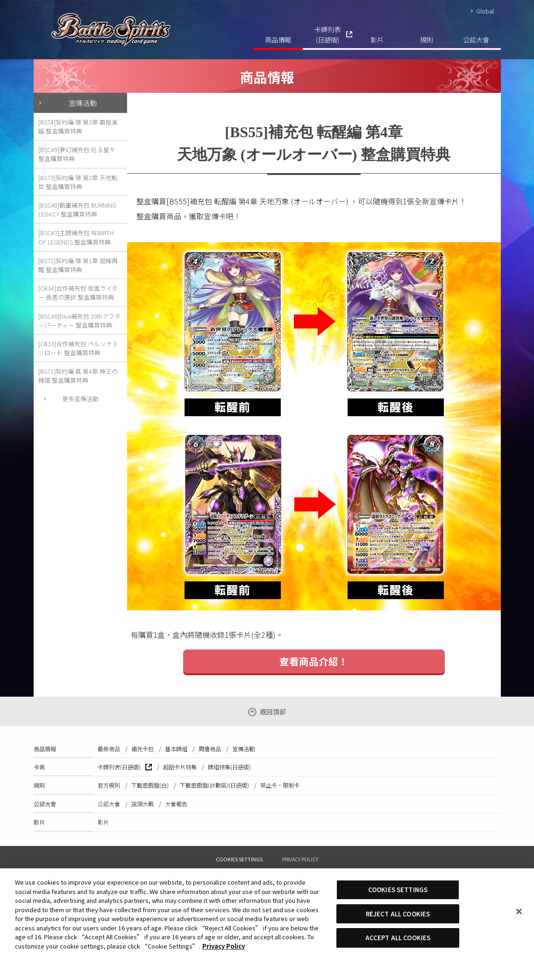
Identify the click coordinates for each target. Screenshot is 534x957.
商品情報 (278, 39)
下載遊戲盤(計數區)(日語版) (214, 785)
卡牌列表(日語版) (327, 34)
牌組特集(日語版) (229, 767)
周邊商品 (210, 749)
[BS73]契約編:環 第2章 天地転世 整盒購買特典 (78, 182)
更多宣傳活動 (80, 398)
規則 (426, 39)
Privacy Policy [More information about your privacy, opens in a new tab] (223, 946)
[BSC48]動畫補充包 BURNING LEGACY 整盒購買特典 (77, 209)
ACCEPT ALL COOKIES (397, 937)
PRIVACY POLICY (300, 859)
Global (485, 11)
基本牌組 (176, 749)
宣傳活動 (83, 103)
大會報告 (176, 804)
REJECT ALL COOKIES (398, 913)
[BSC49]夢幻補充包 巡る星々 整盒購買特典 (76, 154)
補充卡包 (142, 749)
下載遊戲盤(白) (150, 785)
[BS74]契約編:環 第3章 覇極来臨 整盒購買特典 (78, 126)
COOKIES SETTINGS (239, 859)
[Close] (519, 911)
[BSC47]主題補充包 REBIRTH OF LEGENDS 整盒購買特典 (76, 237)
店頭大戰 (142, 804)
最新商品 (109, 749)
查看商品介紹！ (313, 661)
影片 (377, 39)
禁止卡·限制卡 (279, 785)
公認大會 (476, 39)
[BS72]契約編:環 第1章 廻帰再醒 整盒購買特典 (78, 265)
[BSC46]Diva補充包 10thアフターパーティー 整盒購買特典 (79, 320)
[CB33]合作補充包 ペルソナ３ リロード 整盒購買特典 (78, 348)
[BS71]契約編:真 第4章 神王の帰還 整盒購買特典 (78, 375)
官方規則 (109, 785)
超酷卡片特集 (180, 767)
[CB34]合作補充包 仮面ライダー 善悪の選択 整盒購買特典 (78, 292)
